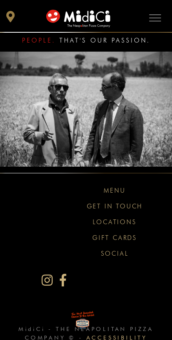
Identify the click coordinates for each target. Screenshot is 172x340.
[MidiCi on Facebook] (63, 280)
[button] (10, 18)
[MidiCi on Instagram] (47, 280)
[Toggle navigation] (155, 17)
